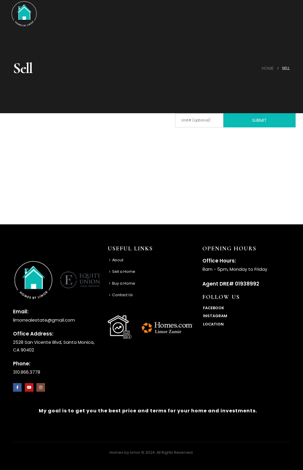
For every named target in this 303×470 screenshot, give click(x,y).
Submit (259, 120)
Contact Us (122, 294)
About (117, 259)
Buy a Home (123, 283)
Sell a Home (123, 271)
